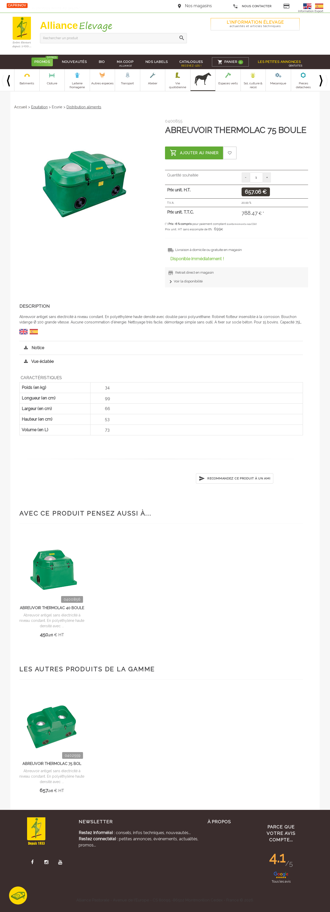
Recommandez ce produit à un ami (234, 478)
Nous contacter (252, 6)
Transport (127, 83)
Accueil (20, 107)
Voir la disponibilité (185, 281)
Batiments (27, 83)
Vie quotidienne (177, 85)
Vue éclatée (37, 361)
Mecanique (278, 83)
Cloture (52, 83)
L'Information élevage (255, 24)
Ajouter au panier (194, 153)
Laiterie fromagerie (77, 85)
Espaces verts (228, 83)
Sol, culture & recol (253, 85)
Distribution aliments (84, 107)
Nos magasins (198, 5)
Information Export (310, 11)
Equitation (39, 107)
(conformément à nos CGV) (242, 224)
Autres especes (102, 83)
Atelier (152, 83)
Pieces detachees (303, 85)
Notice (32, 347)
